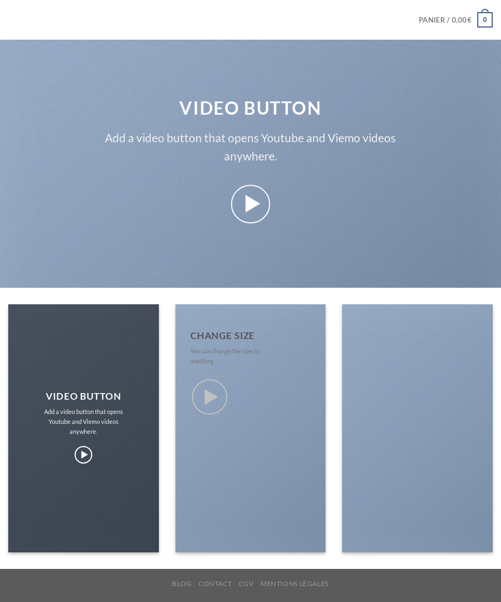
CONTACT (215, 583)
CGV (246, 583)
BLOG (181, 583)
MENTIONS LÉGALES (294, 583)
